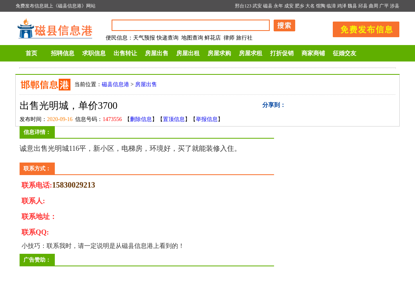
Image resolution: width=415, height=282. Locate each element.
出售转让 (125, 53)
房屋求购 (219, 53)
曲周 (373, 6)
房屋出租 (188, 53)
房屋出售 (156, 53)
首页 (31, 53)
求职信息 (94, 53)
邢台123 (243, 6)
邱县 (363, 6)
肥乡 (299, 6)
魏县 (352, 6)
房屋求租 (250, 53)
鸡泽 (341, 6)
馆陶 (320, 6)
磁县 (267, 6)
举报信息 (207, 119)
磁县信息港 (115, 84)
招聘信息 (62, 53)
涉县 (394, 6)
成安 (289, 6)
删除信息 (141, 119)
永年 (278, 6)
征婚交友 (344, 53)
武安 (257, 6)
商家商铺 (313, 53)
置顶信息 (174, 119)
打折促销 (282, 53)
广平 (384, 6)
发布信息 (362, 28)
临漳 (331, 6)
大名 (310, 6)
